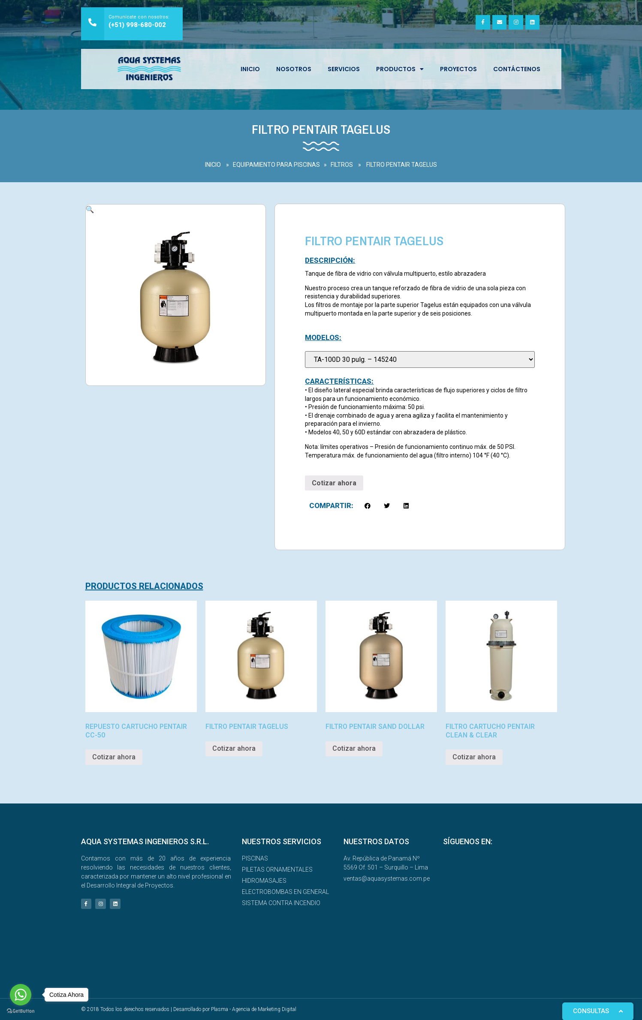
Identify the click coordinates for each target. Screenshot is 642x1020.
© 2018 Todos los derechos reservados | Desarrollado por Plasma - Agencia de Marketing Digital (188, 1009)
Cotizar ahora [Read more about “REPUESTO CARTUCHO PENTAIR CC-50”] (114, 757)
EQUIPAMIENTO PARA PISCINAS (276, 164)
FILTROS (342, 164)
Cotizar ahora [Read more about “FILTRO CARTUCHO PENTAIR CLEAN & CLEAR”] (474, 757)
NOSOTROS (293, 69)
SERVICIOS (344, 69)
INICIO (250, 69)
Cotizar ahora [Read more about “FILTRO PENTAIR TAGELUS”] (234, 748)
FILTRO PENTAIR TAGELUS (401, 164)
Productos (400, 69)
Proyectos (458, 69)
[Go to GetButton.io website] (20, 1011)
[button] (367, 505)
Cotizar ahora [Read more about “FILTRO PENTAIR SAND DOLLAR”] (354, 748)
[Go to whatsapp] (20, 994)
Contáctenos (516, 69)
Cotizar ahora (334, 483)
